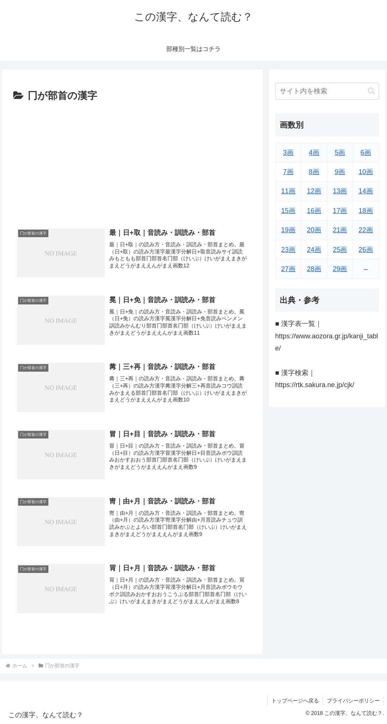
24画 (314, 249)
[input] (327, 91)
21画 (340, 230)
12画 (314, 191)
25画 (340, 249)
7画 (288, 172)
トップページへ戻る (295, 701)
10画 (366, 172)
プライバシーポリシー (353, 701)
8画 (314, 172)
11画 (288, 191)
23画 (288, 249)
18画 (366, 211)
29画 (340, 269)
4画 (314, 152)
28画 (314, 269)
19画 (288, 230)
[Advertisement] (132, 161)
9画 (339, 172)
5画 (339, 152)
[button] (371, 90)
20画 (314, 230)
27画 (288, 269)
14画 (366, 191)
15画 (288, 211)
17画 (340, 211)
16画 (314, 211)
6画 (366, 152)
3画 (288, 152)
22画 (366, 230)
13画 (340, 191)
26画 (366, 249)
